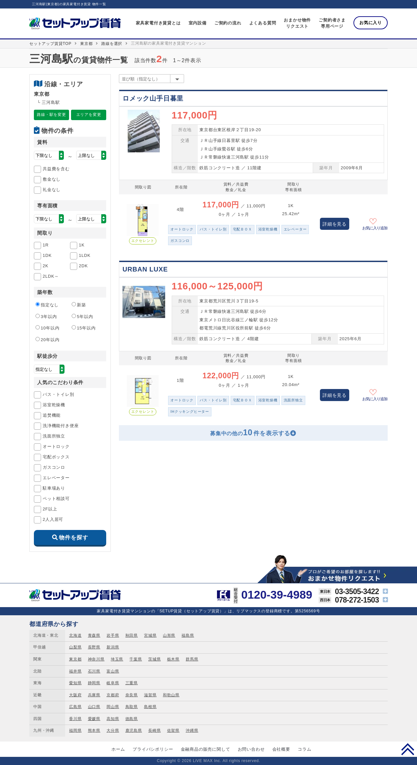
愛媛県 (94, 718)
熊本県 (94, 730)
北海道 (75, 635)
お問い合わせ (251, 749)
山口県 (94, 706)
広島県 (75, 706)
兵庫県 (94, 695)
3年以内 (46, 316)
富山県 (113, 671)
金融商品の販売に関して (205, 749)
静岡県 (94, 683)
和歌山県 (171, 695)
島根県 (150, 706)
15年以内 (83, 327)
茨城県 (154, 659)
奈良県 (131, 695)
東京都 (86, 43)
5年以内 (82, 316)
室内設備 (198, 23)
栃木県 (173, 659)
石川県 (94, 671)
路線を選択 (111, 43)
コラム (304, 749)
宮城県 (150, 635)
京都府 (113, 695)
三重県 (131, 683)
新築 (79, 304)
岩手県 (113, 635)
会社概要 (281, 749)
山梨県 (75, 647)
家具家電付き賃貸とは (158, 23)
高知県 (113, 718)
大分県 (113, 730)
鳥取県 (131, 706)
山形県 (169, 635)
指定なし (47, 304)
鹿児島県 (133, 730)
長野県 (94, 647)
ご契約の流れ (227, 23)
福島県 (187, 635)
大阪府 (75, 695)
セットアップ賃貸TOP (50, 43)
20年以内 (47, 339)
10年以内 (47, 327)
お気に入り (370, 22)
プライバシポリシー (153, 749)
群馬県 (192, 659)
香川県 (75, 718)
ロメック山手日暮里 (152, 98)
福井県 (75, 671)
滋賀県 (150, 695)
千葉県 (135, 659)
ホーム (118, 749)
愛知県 (75, 683)
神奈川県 (96, 659)
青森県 (94, 635)
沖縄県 (192, 730)
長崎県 (154, 730)
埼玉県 (117, 659)
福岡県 (75, 730)
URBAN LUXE (145, 269)
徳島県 (131, 718)
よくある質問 (262, 23)
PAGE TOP (407, 749)
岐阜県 (113, 683)
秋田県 (131, 635)
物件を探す (73, 538)
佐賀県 (173, 730)
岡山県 (113, 706)
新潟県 (113, 647)
